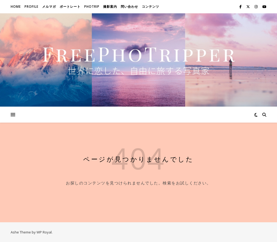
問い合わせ (129, 6)
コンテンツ (150, 6)
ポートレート (70, 6)
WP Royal (44, 232)
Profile (31, 6)
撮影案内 (110, 6)
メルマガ (49, 6)
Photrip (91, 6)
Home (16, 6)
